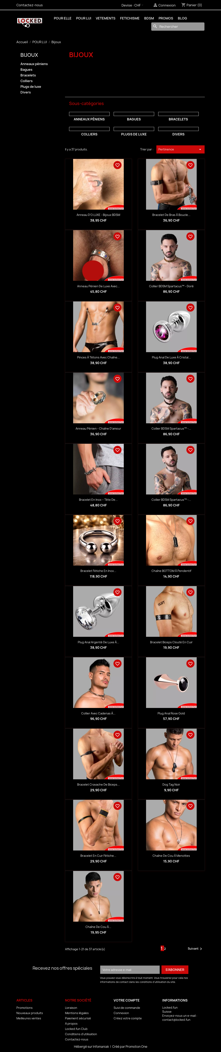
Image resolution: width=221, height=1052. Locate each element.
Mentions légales (77, 1013)
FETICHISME (130, 18)
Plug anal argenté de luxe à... (98, 642)
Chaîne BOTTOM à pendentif (171, 571)
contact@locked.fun (176, 1020)
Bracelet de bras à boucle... (171, 215)
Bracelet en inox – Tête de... (98, 500)
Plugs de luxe (30, 87)
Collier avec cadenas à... (98, 713)
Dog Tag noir (171, 784)
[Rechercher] (178, 26)
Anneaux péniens (34, 64)
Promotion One (136, 1046)
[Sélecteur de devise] (139, 5)
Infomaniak (101, 1046)
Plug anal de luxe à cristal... (171, 357)
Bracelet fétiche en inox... (98, 571)
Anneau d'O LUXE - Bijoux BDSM (98, 215)
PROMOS (166, 18)
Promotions (24, 1008)
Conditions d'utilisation (81, 1034)
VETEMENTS (105, 18)
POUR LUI (83, 18)
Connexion (121, 1013)
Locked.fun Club (76, 1029)
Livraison (71, 1008)
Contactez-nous (29, 5)
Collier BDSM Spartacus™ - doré (171, 286)
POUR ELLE (63, 18)
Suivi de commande (127, 1008)
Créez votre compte (128, 1018)
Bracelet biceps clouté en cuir (171, 642)
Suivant (195, 948)
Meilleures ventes (28, 1018)
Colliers (26, 81)
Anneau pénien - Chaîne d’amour (98, 428)
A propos (71, 1023)
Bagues (26, 70)
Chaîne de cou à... (98, 927)
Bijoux (29, 54)
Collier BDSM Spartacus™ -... (171, 428)
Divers (25, 92)
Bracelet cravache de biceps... (98, 784)
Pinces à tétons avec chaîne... (98, 357)
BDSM (149, 18)
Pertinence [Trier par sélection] (180, 149)
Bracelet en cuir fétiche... (98, 856)
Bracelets (28, 75)
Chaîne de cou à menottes (171, 856)
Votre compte (127, 1000)
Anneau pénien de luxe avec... (98, 286)
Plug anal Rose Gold (171, 713)
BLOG (182, 18)
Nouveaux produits (29, 1013)
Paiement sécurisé (78, 1018)
